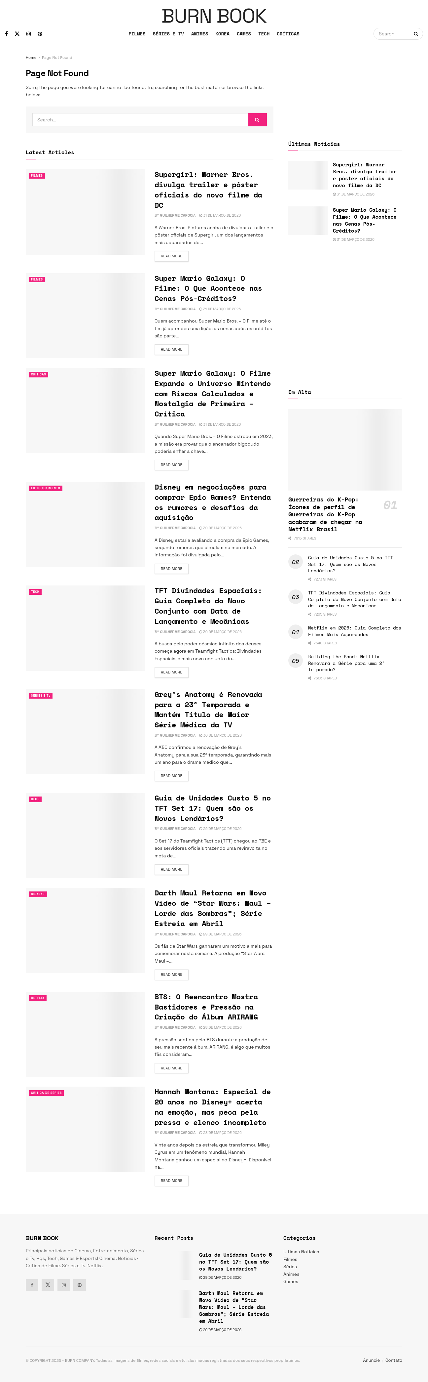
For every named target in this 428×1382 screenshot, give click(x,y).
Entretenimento (48, 488)
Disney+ (39, 894)
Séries (290, 1267)
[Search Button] (416, 34)
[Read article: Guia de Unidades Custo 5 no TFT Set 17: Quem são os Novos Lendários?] (85, 835)
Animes (291, 1274)
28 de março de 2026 (220, 1027)
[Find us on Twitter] (17, 34)
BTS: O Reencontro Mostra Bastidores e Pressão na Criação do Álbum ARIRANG (206, 1006)
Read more (175, 255)
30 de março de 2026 (220, 528)
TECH (263, 33)
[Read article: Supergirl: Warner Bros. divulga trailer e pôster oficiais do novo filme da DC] (85, 211)
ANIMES (199, 33)
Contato (393, 1360)
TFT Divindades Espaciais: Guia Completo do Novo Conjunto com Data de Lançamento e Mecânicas (208, 605)
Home (31, 57)
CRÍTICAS (288, 33)
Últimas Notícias (301, 1252)
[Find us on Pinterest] (40, 34)
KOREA (222, 33)
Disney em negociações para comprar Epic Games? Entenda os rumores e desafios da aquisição (213, 502)
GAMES (244, 33)
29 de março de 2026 (220, 828)
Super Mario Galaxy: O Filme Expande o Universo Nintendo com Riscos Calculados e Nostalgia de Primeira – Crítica (213, 393)
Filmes (38, 175)
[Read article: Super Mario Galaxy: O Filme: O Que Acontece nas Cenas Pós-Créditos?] (85, 315)
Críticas (40, 374)
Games (290, 1281)
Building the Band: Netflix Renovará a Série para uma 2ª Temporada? (346, 663)
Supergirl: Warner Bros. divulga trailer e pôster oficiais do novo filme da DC (208, 189)
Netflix (39, 998)
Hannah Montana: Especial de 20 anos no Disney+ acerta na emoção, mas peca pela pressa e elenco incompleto (213, 1106)
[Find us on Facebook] (6, 34)
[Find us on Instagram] (28, 34)
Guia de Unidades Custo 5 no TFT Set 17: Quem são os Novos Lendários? (213, 808)
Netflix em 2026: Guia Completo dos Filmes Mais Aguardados (354, 631)
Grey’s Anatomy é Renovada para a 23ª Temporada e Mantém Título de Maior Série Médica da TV (208, 709)
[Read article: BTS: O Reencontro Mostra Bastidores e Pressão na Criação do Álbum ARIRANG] (85, 1034)
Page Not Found (57, 57)
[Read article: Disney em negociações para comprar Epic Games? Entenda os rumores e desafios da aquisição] (85, 524)
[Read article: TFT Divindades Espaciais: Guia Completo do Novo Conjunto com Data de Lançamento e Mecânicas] (85, 627)
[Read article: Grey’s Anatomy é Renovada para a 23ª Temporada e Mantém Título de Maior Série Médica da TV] (85, 731)
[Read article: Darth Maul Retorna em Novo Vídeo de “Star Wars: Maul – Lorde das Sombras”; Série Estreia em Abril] (85, 930)
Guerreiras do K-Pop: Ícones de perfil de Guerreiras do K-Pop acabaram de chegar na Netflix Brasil (325, 514)
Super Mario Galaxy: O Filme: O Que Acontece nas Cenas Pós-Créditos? (208, 288)
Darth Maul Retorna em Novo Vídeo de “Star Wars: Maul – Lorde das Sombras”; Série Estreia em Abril (213, 908)
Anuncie (371, 1360)
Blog (36, 799)
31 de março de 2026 (220, 215)
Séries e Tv (42, 695)
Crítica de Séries (49, 1093)
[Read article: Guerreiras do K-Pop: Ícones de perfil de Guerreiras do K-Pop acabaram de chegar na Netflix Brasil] (345, 450)
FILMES (136, 33)
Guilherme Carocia (178, 215)
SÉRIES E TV (168, 33)
